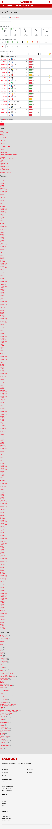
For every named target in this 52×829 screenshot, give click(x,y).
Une (1, 750)
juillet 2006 (2, 546)
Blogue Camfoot (3, 636)
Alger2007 (2, 670)
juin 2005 (2, 566)
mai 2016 (2, 365)
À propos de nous (5, 796)
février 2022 (2, 260)
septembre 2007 (3, 524)
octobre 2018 (3, 321)
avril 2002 (2, 624)
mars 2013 (2, 423)
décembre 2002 (3, 612)
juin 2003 (2, 602)
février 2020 (2, 296)
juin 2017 (2, 345)
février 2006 (2, 553)
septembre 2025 (3, 194)
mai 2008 (2, 512)
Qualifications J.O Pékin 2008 (6, 713)
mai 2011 (2, 457)
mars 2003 (2, 607)
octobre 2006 (3, 541)
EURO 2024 (2, 724)
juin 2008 (2, 511)
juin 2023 (2, 235)
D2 (0, 650)
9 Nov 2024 (3, 85)
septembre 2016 (3, 359)
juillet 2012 (2, 436)
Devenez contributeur (6, 818)
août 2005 (2, 563)
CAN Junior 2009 (3, 684)
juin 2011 (2, 455)
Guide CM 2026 (3, 698)
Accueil (1, 131)
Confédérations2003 (4, 702)
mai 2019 (2, 310)
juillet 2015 (2, 381)
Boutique (2, 134)
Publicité (2, 743)
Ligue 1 (1, 647)
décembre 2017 (3, 336)
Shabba (1, 748)
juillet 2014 (2, 399)
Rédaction (4, 803)
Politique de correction (4, 163)
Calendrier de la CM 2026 (5, 135)
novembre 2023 (3, 228)
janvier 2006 (2, 555)
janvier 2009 (2, 500)
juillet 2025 (2, 197)
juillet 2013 (2, 417)
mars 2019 (2, 313)
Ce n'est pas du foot (4, 638)
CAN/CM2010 (3, 687)
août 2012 (2, 434)
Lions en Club (17, 5)
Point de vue (2, 737)
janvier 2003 (2, 610)
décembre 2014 (3, 391)
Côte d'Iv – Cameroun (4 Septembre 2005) (9, 704)
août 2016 (2, 361)
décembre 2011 (3, 446)
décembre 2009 (3, 483)
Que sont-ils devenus (4, 745)
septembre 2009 (3, 488)
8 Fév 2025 (3, 75)
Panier (1, 160)
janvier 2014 (2, 408)
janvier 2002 (2, 628)
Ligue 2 (1, 649)
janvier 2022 (2, 261)
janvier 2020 (2, 298)
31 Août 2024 (4, 107)
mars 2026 (2, 185)
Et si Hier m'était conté (4, 722)
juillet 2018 (2, 325)
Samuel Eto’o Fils (28, 5)
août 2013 (2, 416)
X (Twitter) (30, 769)
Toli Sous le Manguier (4, 169)
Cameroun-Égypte (4, 675)
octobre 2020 (3, 284)
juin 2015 (2, 382)
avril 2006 (2, 550)
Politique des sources (4, 166)
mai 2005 (2, 567)
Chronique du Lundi (4, 665)
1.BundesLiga (3, 643)
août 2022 (2, 251)
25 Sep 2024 (4, 99)
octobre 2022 (3, 247)
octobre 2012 (3, 431)
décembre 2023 (3, 226)
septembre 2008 (3, 506)
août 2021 (2, 269)
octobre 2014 (3, 394)
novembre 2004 (3, 576)
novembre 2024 (3, 209)
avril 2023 (2, 238)
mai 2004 (2, 586)
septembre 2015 (3, 377)
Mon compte (2, 157)
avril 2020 (2, 293)
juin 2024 (2, 217)
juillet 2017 (2, 344)
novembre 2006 (3, 540)
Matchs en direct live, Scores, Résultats (8, 154)
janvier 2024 (2, 225)
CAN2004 (2, 688)
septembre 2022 (3, 249)
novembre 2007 (3, 521)
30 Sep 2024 (4, 96)
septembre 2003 (3, 598)
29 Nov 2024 (4, 80)
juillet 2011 (2, 454)
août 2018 (2, 324)
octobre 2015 (3, 376)
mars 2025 (2, 203)
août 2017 (2, 342)
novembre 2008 (3, 503)
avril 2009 (2, 495)
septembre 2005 (3, 561)
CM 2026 (2, 696)
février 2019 (2, 315)
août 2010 (2, 471)
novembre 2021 (3, 264)
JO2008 (1, 707)
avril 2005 (2, 569)
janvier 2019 (2, 316)
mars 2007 (2, 533)
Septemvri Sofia (15, 17)
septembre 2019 (3, 304)
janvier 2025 (2, 206)
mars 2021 (2, 277)
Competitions (3, 669)
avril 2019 (2, 312)
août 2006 (2, 544)
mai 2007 (2, 530)
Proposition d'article (4, 740)
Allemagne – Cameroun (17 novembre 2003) (9, 710)
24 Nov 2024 (4, 83)
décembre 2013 (3, 410)
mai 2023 (2, 237)
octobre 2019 (3, 303)
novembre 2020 (3, 283)
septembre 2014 (3, 396)
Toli (4, 5)
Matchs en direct (3, 152)
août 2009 (2, 489)
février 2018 (2, 333)
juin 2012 (2, 437)
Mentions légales (3, 155)
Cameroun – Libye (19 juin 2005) (7, 673)
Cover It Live (2, 716)
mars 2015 (2, 387)
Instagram (5, 772)
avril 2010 (2, 477)
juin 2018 (2, 327)
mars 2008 (2, 515)
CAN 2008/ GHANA (4, 679)
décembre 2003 (3, 593)
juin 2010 (2, 474)
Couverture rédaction (6, 807)
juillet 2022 (2, 252)
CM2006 (2, 667)
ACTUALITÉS (3, 635)
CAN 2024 (2, 138)
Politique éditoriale (4, 168)
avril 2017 (2, 348)
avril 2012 (2, 440)
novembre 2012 (3, 430)
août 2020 (2, 287)
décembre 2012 (3, 428)
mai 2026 (2, 182)
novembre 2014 (3, 393)
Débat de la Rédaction (4, 717)
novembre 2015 (3, 374)
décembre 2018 (3, 318)
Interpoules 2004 (3, 658)
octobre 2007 (3, 523)
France (1, 653)
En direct (2, 149)
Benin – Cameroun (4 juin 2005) (6, 672)
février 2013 (2, 425)
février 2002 (2, 627)
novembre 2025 (3, 191)
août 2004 (2, 581)
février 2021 (2, 278)
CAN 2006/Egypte (4, 678)
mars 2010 (2, 478)
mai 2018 (2, 329)
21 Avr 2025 (3, 59)
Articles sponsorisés (6, 820)
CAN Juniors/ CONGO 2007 (6, 685)
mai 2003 (2, 604)
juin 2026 (2, 180)
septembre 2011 (3, 451)
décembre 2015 (3, 373)
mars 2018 (2, 332)
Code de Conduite (4, 145)
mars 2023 (2, 240)
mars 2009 (2, 497)
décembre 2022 (3, 244)
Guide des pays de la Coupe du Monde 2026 (9, 151)
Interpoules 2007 (3, 662)
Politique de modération (5, 164)
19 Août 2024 (4, 112)
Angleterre (2, 644)
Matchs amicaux (3, 708)
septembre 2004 (3, 579)
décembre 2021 (3, 263)
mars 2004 (2, 589)
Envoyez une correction (7, 814)
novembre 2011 (3, 448)
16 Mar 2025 (4, 67)
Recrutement (2, 747)
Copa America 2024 (4, 714)
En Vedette (2, 721)
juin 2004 (2, 584)
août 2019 (2, 306)
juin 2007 (2, 529)
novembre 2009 (3, 485)
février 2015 (2, 388)
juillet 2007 (2, 527)
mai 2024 (2, 218)
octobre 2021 (3, 266)
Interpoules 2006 (3, 661)
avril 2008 (2, 514)
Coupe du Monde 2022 (5, 146)
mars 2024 (2, 222)
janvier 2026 (2, 188)
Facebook (5, 769)
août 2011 (2, 452)
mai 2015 (2, 384)
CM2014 (2, 701)
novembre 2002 (3, 613)
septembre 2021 (3, 267)
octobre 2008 (3, 504)
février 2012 (2, 443)
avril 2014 (2, 403)
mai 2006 (2, 549)
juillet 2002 (2, 619)
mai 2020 (2, 292)
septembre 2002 (3, 616)
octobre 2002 (3, 615)
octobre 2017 (3, 339)
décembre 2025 (3, 189)
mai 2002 (2, 622)
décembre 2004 (3, 575)
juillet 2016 (2, 362)
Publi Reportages (3, 742)
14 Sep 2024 (4, 104)
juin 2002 (2, 621)
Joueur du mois (3, 727)
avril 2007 (2, 532)
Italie (1, 664)
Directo (1, 148)
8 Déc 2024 (3, 77)
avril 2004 (2, 587)
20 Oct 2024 (3, 91)
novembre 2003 (3, 595)
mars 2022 (2, 258)
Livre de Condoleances (5, 730)
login (4, 119)
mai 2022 (2, 255)
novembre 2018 (3, 319)
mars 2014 (2, 405)
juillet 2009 (2, 491)
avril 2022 (2, 257)
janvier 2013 (2, 426)
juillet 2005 (2, 564)
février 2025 (2, 205)
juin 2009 (2, 492)
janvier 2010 (2, 482)
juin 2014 (2, 400)
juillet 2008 (2, 509)
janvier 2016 (2, 371)
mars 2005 (2, 570)
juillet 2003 (2, 601)
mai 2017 (2, 347)
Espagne (2, 652)
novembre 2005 (3, 558)
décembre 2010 (3, 465)
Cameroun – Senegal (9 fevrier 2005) (8, 711)
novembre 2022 (3, 246)
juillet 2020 (2, 289)
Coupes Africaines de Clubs (6, 705)
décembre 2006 (3, 538)
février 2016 (2, 370)
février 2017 (2, 352)
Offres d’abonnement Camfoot (6, 158)
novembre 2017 (3, 338)
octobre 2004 (3, 578)
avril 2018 (2, 330)
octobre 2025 (3, 192)
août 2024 (2, 214)
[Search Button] (49, 2)
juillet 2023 (2, 234)
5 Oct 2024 (3, 93)
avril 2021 (2, 275)
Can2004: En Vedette (4, 690)
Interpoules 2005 (3, 659)
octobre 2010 (3, 468)
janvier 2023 (2, 243)
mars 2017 (2, 350)
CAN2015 (2, 692)
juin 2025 (2, 199)
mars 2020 (2, 295)
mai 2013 (2, 420)
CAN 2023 (2, 682)
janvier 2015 (2, 390)
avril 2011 (2, 459)
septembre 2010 (3, 469)
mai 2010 (2, 475)
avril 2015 (2, 385)
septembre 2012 (3, 433)
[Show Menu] (2, 2)
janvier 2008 (2, 518)
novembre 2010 (3, 466)
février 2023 (2, 241)
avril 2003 (2, 605)
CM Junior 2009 (3, 699)
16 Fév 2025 (4, 72)
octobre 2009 (3, 486)
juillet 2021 (2, 270)
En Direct (9, 5)
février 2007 (2, 535)
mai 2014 (2, 402)
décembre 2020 (3, 281)
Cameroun (2, 646)
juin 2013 (2, 419)
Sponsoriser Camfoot (6, 822)
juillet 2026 (2, 179)
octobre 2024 (3, 211)
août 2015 (2, 379)
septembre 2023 (3, 231)
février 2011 (2, 462)
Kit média (4, 801)
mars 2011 (2, 460)
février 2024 (2, 223)
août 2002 (2, 618)
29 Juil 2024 (3, 115)
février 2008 (2, 517)
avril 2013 (2, 422)
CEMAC (1, 693)
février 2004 (2, 590)
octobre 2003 (3, 596)
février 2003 (2, 608)
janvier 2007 (2, 537)
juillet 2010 (2, 472)
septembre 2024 (3, 212)
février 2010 (2, 480)
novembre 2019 (3, 301)
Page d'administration (4, 736)
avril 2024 (2, 220)
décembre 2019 (3, 299)
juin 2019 (2, 309)
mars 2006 (2, 552)
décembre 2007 (3, 520)
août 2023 (2, 232)
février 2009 (2, 498)
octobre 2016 (3, 358)
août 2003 (2, 599)
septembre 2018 (3, 322)
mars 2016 (2, 368)
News (1, 731)
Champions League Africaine (6, 695)
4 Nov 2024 (3, 88)
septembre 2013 (3, 414)
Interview (2, 725)
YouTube (29, 772)
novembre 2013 (3, 411)
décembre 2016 (3, 355)
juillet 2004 (2, 582)
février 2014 (2, 407)
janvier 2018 (2, 335)
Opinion (1, 734)
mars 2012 (2, 442)
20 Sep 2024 (4, 101)
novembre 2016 (3, 356)
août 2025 (2, 195)
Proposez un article (6, 816)
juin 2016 (2, 364)
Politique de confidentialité (5, 161)
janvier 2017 (2, 353)
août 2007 (2, 526)
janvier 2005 (2, 573)
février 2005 (2, 572)
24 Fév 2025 (4, 69)
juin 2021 (2, 272)
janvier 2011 (2, 463)
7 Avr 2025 (3, 61)
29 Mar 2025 (4, 64)
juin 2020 (2, 290)
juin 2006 (2, 547)
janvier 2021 (2, 280)
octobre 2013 (3, 413)
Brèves (1, 681)
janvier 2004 (2, 592)
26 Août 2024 (4, 109)
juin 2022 (2, 254)
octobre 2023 (3, 229)
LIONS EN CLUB (3, 728)
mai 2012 (2, 439)
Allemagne (2, 641)
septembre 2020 (3, 286)
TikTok (4, 775)
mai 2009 (2, 494)
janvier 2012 (2, 445)
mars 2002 (2, 625)
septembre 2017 (3, 341)
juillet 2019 (2, 307)
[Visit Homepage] (26, 2)
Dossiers (2, 719)
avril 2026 (2, 183)
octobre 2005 (3, 560)
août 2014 (2, 397)
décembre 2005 (3, 556)
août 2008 (2, 508)
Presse (3, 805)
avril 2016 (2, 367)
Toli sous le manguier (4, 171)
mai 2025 (2, 200)
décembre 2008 (3, 501)
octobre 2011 (3, 449)
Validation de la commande (5, 172)
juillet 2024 (2, 215)
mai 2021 (2, 273)
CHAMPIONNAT (3, 639)
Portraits (2, 739)
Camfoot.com (3, 137)
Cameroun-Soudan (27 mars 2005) (7, 676)
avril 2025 (2, 202)
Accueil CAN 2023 (4, 132)
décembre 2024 (3, 208)
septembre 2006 (3, 543)
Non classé (2, 733)
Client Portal (2, 140)
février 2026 (2, 186)
